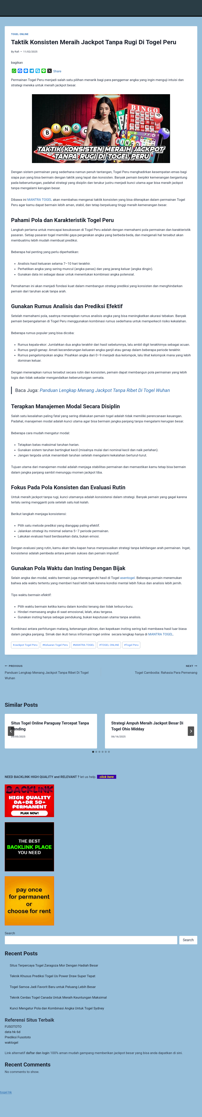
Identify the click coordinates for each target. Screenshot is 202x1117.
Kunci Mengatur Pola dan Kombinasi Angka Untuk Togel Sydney (57, 1008)
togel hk (6, 1092)
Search (10, 933)
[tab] (93, 752)
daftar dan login (38, 1053)
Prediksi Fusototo (18, 1037)
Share (57, 71)
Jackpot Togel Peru (25, 644)
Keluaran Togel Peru (55, 644)
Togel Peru (131, 644)
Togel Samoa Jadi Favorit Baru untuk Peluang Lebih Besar (53, 987)
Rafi (17, 51)
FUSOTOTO (13, 1027)
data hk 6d (12, 1032)
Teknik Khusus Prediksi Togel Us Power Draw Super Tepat (52, 976)
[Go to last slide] (11, 731)
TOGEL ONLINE (19, 34)
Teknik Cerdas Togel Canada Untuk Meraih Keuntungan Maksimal (58, 997)
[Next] (191, 731)
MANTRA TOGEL (39, 200)
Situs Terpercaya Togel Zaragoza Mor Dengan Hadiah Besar (54, 965)
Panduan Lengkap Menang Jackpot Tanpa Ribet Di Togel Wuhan (105, 390)
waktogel (11, 1042)
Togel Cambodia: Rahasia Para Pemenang (150, 669)
